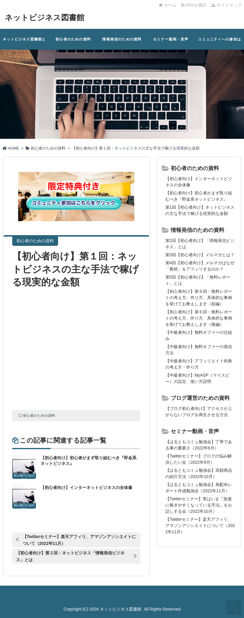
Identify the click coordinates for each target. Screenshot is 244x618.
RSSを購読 (195, 5)
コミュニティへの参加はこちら (219, 43)
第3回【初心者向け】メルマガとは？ (199, 254)
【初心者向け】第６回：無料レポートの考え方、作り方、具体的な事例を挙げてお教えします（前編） (198, 297)
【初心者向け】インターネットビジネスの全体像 (86, 487)
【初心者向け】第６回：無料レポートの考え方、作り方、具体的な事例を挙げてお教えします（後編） (198, 318)
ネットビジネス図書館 (44, 17)
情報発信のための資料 (122, 39)
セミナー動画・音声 (171, 39)
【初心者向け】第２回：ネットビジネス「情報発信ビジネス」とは (70, 556)
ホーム (167, 5)
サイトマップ (226, 5)
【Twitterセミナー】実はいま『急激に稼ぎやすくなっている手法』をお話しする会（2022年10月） (198, 505)
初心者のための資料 (73, 39)
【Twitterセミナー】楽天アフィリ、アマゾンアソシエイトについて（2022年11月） (79, 540)
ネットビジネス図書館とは (24, 43)
